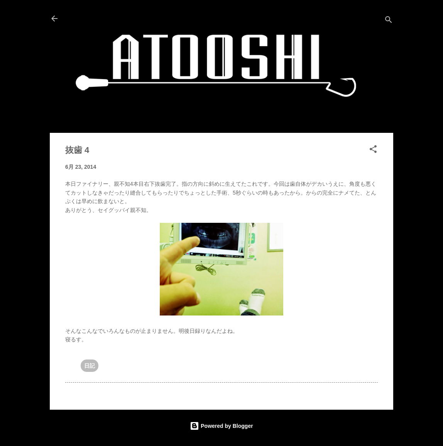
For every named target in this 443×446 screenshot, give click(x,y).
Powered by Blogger (221, 426)
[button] (373, 150)
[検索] (388, 21)
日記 (89, 366)
